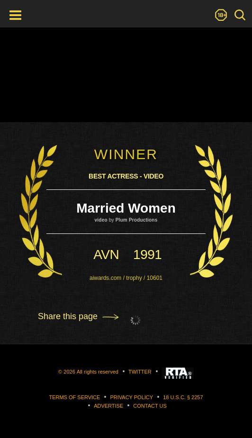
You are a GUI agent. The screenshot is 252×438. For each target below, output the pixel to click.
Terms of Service (74, 397)
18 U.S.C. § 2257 (183, 397)
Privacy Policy (131, 397)
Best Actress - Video (126, 176)
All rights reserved (97, 372)
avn (106, 254)
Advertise (108, 406)
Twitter (140, 372)
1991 (147, 254)
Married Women (126, 208)
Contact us (150, 406)
